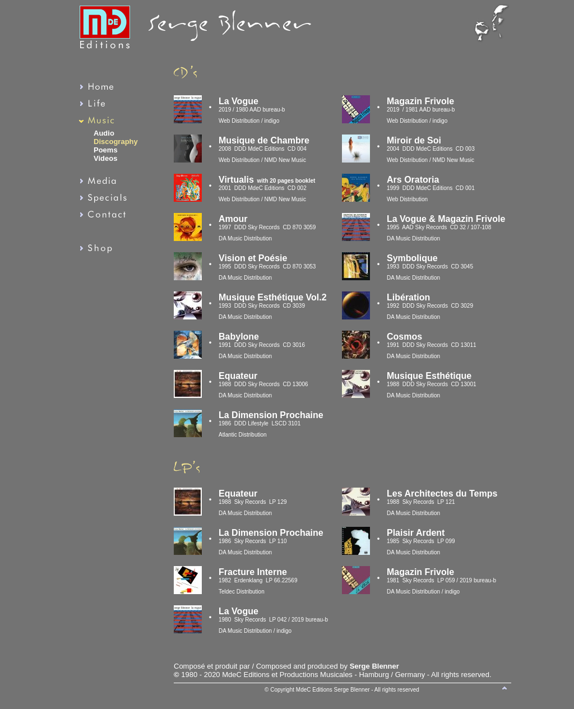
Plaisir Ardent (416, 532)
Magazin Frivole (420, 572)
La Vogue (238, 611)
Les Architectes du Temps (442, 493)
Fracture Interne (253, 572)
